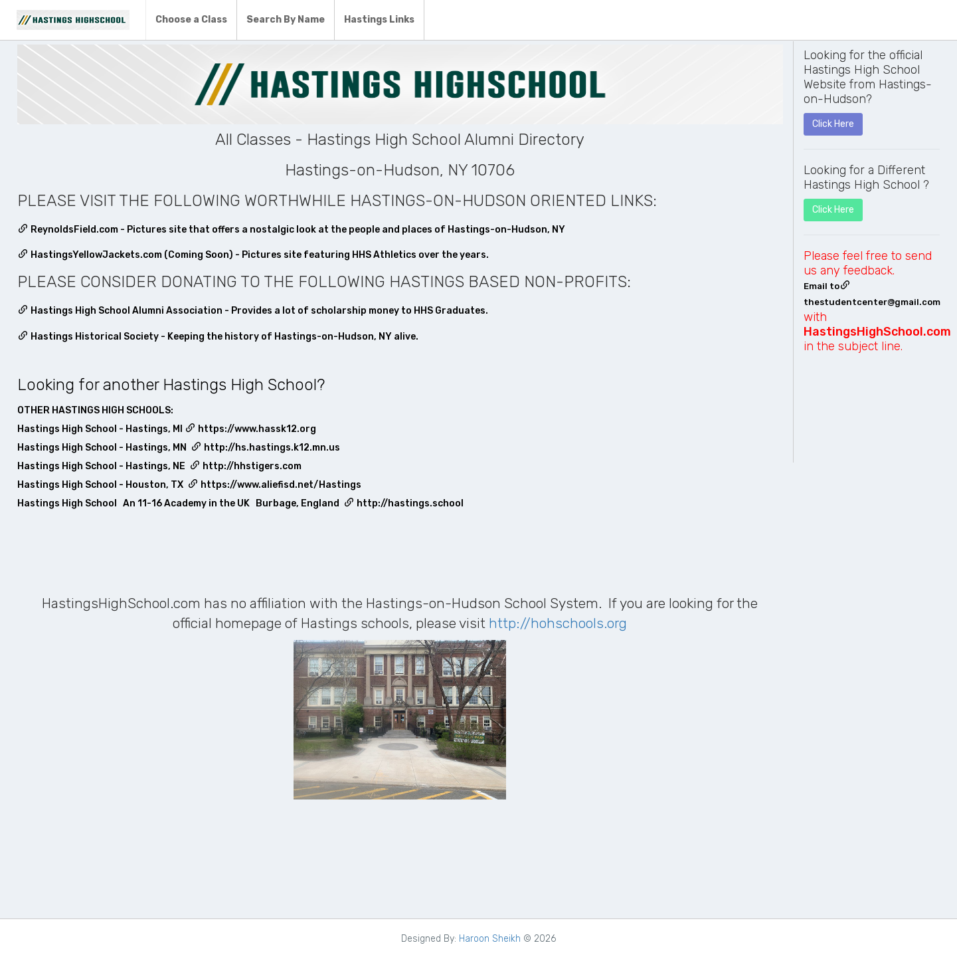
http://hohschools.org (558, 623)
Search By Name (285, 19)
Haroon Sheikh (490, 938)
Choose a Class (191, 19)
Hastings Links (379, 19)
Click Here (833, 124)
